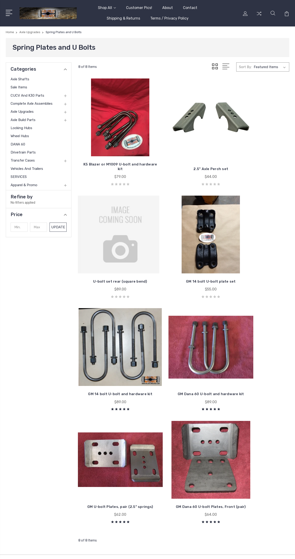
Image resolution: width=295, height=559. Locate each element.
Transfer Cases (23, 160)
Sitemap (93, 551)
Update (58, 227)
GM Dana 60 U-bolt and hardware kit (256, 259)
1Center (283, 551)
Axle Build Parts (23, 120)
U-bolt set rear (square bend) (256, 154)
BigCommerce (72, 551)
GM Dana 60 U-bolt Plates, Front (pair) (183, 363)
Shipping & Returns (123, 18)
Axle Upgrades (22, 112)
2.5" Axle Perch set (184, 156)
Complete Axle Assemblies (32, 103)
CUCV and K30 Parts (27, 95)
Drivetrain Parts (23, 152)
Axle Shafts (20, 79)
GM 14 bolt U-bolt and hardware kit (184, 259)
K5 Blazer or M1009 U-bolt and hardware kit (111, 154)
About (167, 8)
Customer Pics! (139, 8)
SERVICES (19, 177)
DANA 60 (18, 144)
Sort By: (245, 67)
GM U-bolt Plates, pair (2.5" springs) (111, 363)
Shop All (107, 8)
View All (246, 487)
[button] (39, 214)
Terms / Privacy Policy (169, 18)
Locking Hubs (21, 128)
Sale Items (19, 87)
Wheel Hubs (20, 136)
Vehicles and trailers (27, 169)
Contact (190, 8)
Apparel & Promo (24, 185)
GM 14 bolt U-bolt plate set (111, 261)
